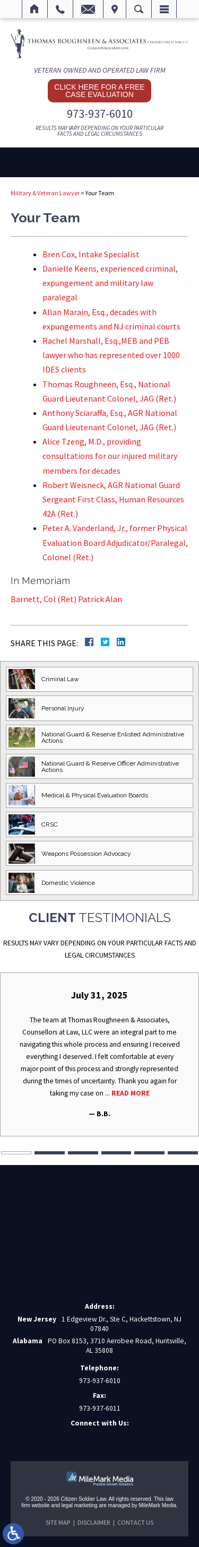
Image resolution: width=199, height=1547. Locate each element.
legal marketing (80, 1505)
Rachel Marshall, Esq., (111, 355)
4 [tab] (116, 1153)
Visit (114, 9)
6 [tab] (183, 1153)
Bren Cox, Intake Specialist (91, 254)
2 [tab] (49, 1153)
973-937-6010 (100, 113)
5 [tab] (149, 1153)
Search (138, 9)
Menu (164, 9)
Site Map (58, 1522)
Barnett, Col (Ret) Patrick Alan (66, 599)
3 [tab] (83, 1153)
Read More (130, 1093)
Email (88, 9)
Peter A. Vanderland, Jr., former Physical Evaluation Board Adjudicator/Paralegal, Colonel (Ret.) (115, 542)
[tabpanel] (99, 1054)
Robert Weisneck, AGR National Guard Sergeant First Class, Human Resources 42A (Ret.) (113, 499)
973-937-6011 (99, 1408)
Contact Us (135, 1522)
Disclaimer (93, 1522)
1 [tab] (16, 1153)
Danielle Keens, (110, 282)
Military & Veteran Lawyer (45, 193)
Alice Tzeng (109, 455)
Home (34, 9)
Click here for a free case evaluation (99, 91)
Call (60, 9)
